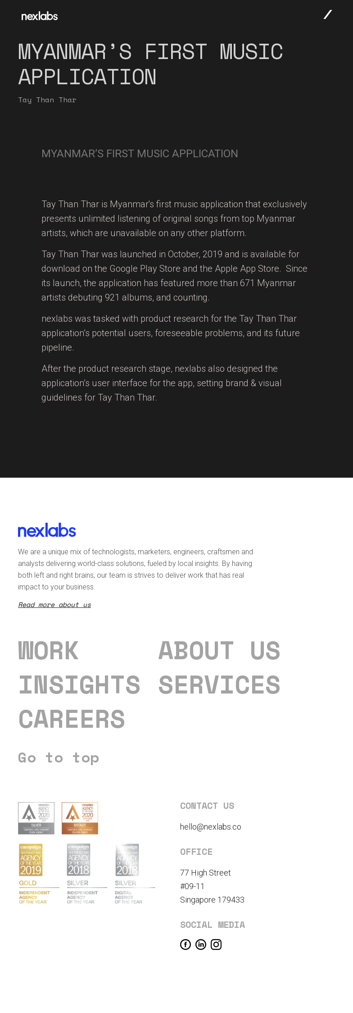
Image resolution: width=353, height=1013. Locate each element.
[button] (327, 14)
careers (71, 718)
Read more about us (54, 604)
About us (219, 649)
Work (48, 649)
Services (219, 684)
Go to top (58, 757)
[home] (40, 15)
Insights (79, 684)
